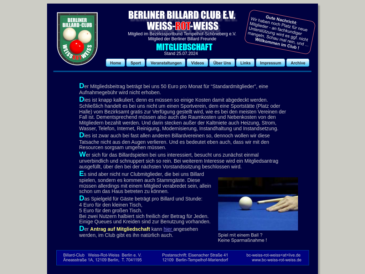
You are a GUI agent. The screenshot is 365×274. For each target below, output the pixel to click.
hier (168, 229)
